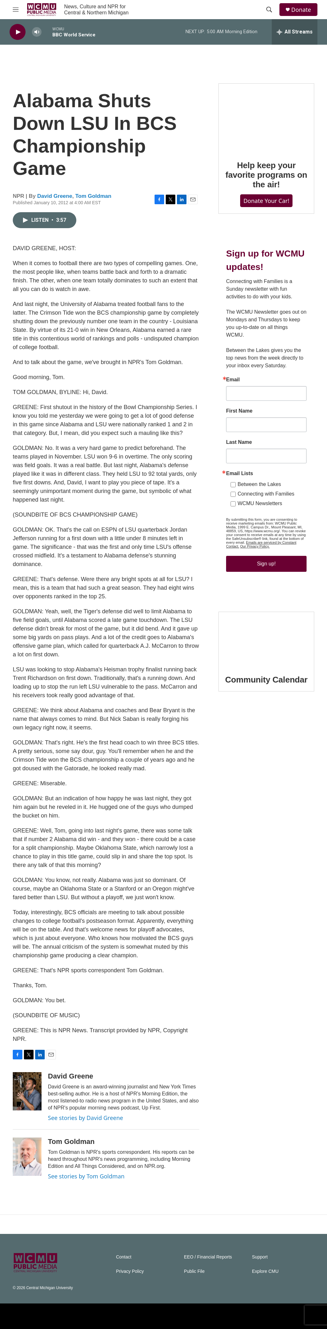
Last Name (239, 442)
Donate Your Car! (266, 201)
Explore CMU (265, 1271)
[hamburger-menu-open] (16, 9)
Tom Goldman (93, 196)
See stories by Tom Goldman (86, 1176)
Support (260, 1257)
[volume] (36, 32)
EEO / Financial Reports (208, 1257)
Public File (194, 1271)
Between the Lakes (259, 484)
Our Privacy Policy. (255, 546)
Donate (301, 9)
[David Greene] (27, 1091)
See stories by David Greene (85, 1118)
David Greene (54, 196)
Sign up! (266, 563)
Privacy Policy (130, 1271)
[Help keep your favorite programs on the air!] (266, 117)
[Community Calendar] (266, 639)
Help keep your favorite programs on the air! (266, 175)
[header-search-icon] (269, 9)
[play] (17, 32)
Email (233, 379)
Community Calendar (266, 679)
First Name (239, 411)
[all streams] (294, 32)
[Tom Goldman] (27, 1157)
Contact (123, 1257)
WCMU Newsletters (260, 503)
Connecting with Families (266, 494)
